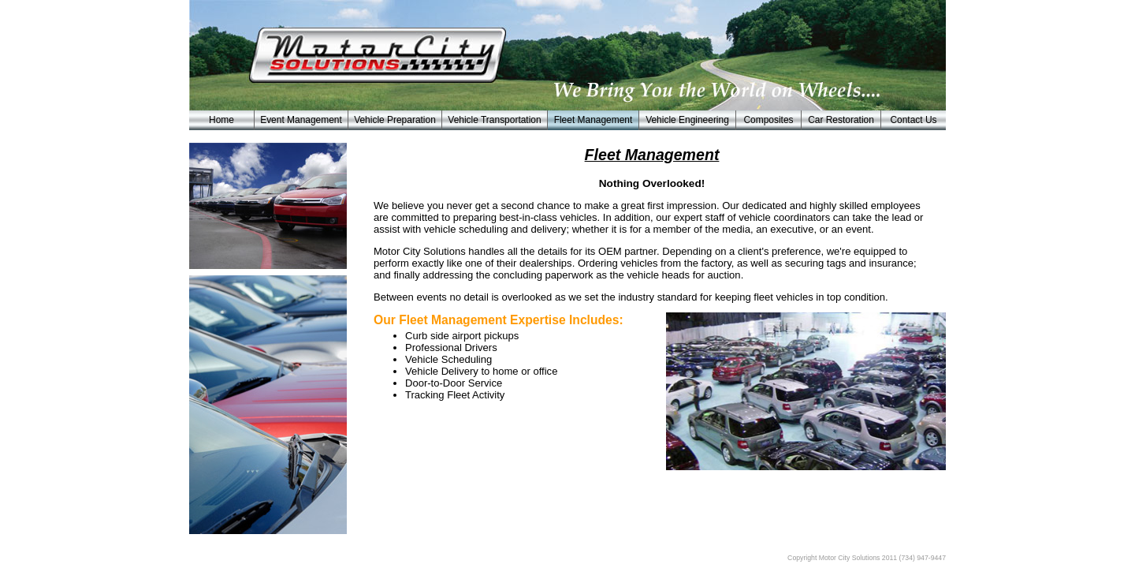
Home (221, 119)
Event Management (301, 119)
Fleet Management (593, 119)
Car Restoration (841, 119)
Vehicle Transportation (494, 119)
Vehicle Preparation (395, 119)
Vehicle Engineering (687, 119)
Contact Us (913, 119)
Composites (768, 119)
